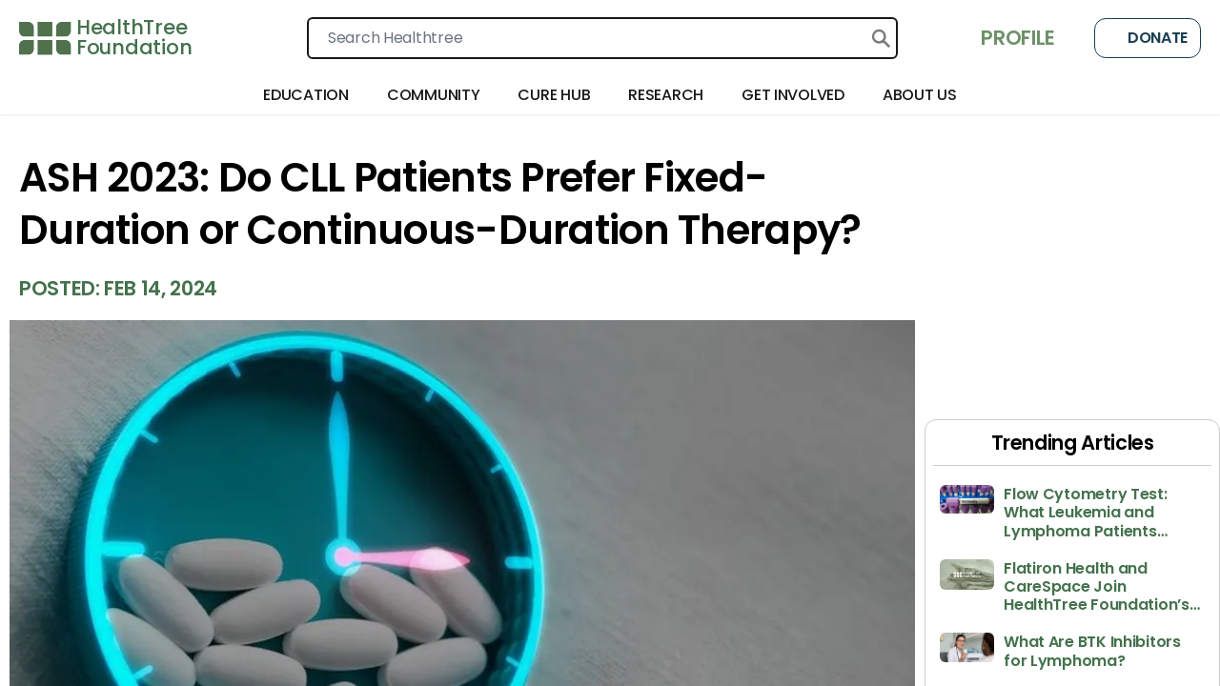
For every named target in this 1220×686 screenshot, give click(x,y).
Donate (1148, 38)
